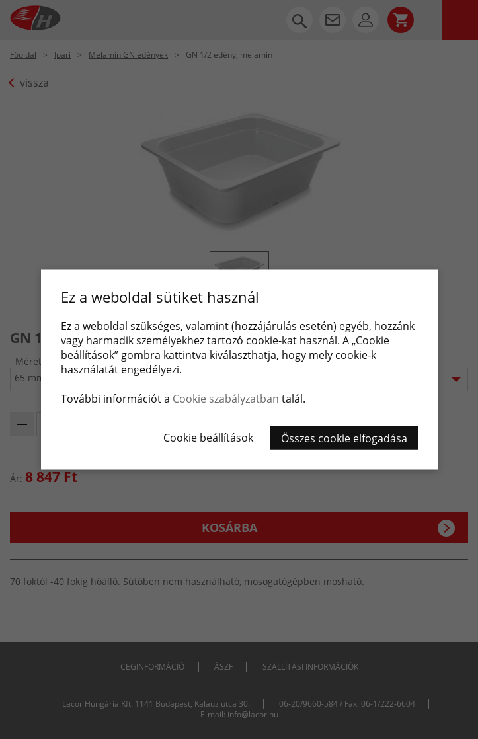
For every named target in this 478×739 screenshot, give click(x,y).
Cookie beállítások (208, 437)
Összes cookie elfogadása (344, 438)
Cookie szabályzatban (226, 398)
